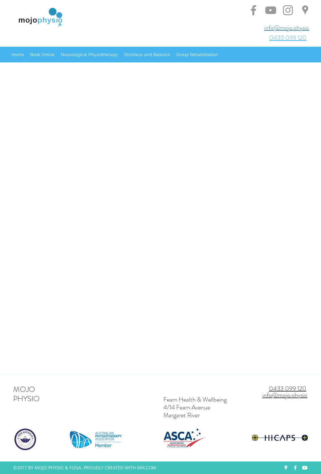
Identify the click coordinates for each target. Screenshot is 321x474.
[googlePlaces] (286, 468)
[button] (42, 54)
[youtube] (305, 468)
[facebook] (295, 468)
